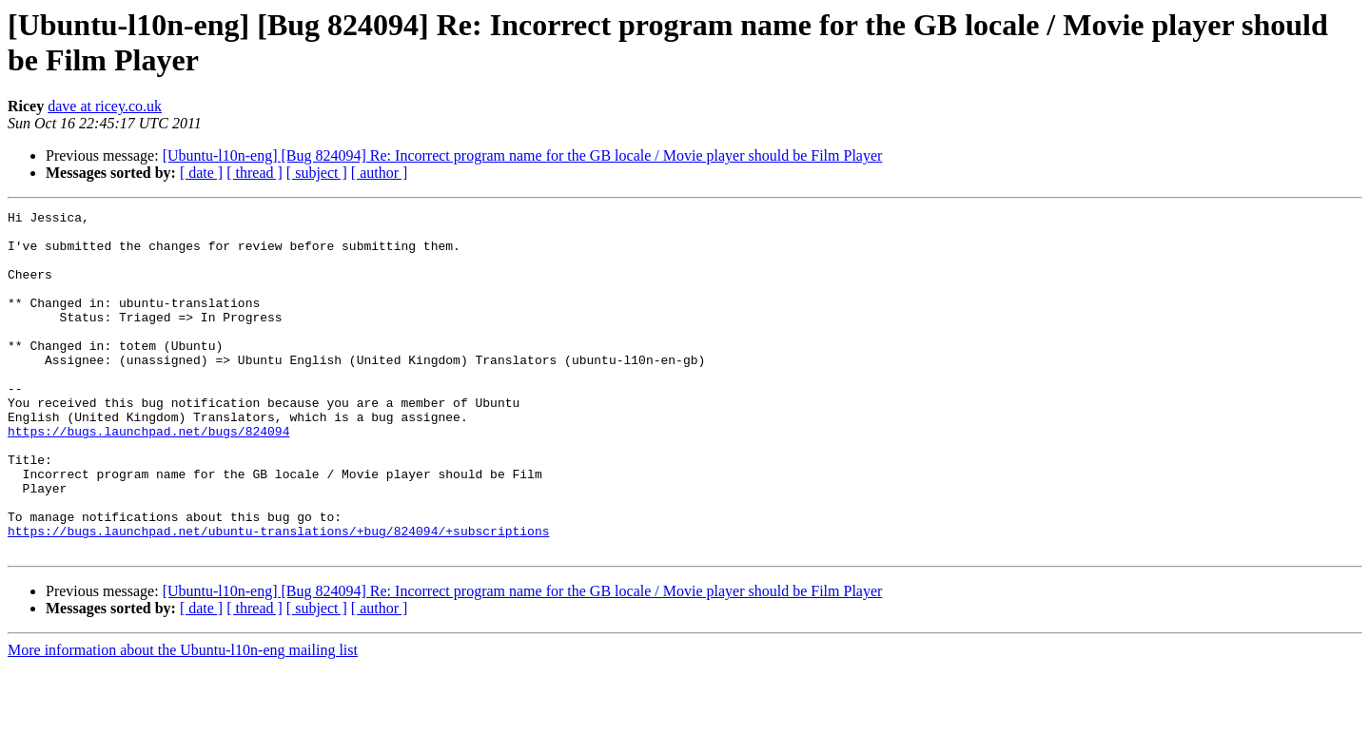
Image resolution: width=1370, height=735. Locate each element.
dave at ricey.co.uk (105, 106)
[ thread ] (254, 172)
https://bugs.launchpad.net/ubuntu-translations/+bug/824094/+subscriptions (278, 596)
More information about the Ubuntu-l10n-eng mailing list (183, 718)
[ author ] (379, 172)
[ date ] (201, 172)
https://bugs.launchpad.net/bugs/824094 (148, 476)
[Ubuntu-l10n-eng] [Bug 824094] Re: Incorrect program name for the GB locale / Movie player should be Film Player (523, 155)
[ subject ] (316, 172)
